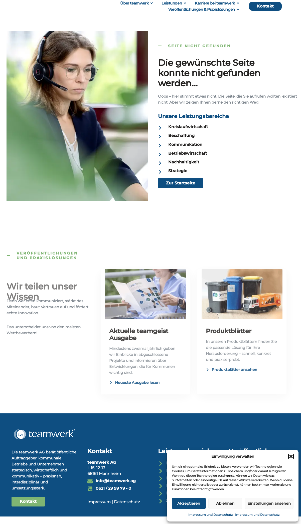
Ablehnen (225, 503)
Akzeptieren (188, 503)
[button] (290, 456)
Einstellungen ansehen (269, 503)
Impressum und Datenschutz (210, 514)
